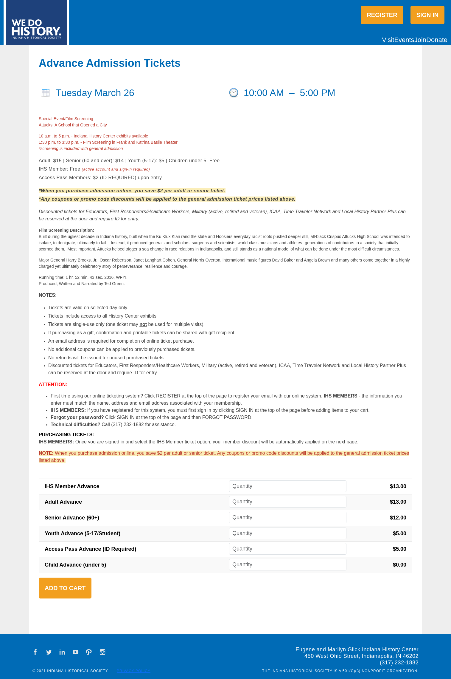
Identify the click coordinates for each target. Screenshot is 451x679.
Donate (436, 40)
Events (404, 40)
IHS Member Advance (72, 486)
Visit (388, 40)
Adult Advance (63, 502)
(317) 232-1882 (399, 663)
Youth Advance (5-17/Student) (82, 533)
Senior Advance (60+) (72, 518)
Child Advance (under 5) (75, 565)
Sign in (427, 15)
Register (382, 15)
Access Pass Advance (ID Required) (90, 549)
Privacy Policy (133, 671)
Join (420, 40)
